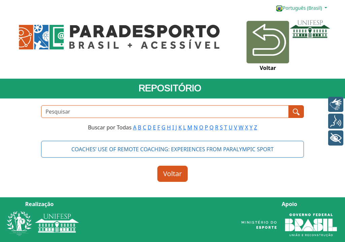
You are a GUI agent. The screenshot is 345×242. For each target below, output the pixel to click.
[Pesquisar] (165, 111)
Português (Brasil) (299, 8)
